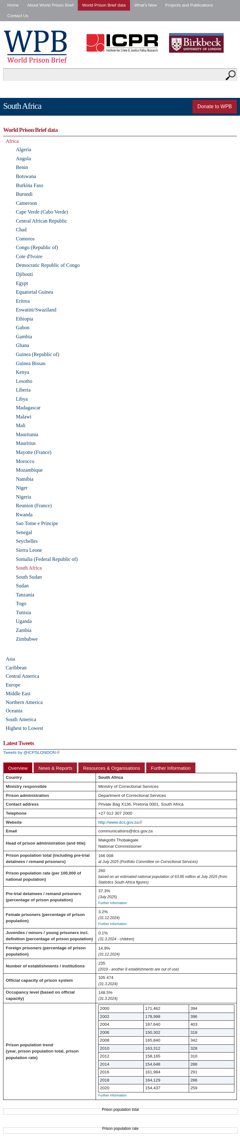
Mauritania (27, 434)
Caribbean (16, 668)
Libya (22, 399)
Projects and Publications (189, 5)
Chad (21, 230)
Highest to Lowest (24, 728)
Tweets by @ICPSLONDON (31, 752)
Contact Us (18, 15)
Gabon (23, 327)
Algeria (23, 149)
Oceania (14, 711)
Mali (21, 425)
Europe (13, 685)
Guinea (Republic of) (37, 354)
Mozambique (29, 470)
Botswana (26, 176)
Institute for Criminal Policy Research (124, 43)
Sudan (22, 586)
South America (21, 719)
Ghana (22, 345)
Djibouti (24, 274)
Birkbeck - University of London (200, 43)
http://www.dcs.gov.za (120, 822)
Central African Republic (41, 221)
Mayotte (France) (34, 452)
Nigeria (23, 497)
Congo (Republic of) (37, 247)
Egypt (22, 283)
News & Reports (55, 768)
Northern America (24, 702)
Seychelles (27, 541)
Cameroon (26, 203)
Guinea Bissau (31, 363)
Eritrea (23, 301)
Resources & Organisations (111, 768)
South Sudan (29, 577)
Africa (12, 141)
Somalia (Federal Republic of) (47, 559)
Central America (22, 676)
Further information (112, 1095)
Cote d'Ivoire (29, 256)
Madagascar (28, 408)
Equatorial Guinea (34, 292)
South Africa (29, 568)
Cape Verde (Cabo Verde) (42, 212)
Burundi (24, 194)
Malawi (24, 417)
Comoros (25, 239)
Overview (18, 768)
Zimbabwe (27, 639)
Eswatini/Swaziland (36, 310)
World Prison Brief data (104, 5)
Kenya (22, 372)
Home (13, 5)
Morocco (25, 461)
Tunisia (23, 612)
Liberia (23, 390)
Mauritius (26, 443)
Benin (22, 167)
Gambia (24, 337)
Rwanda (24, 515)
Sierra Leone (29, 550)
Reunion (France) (34, 505)
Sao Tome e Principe (37, 523)
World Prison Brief (37, 47)
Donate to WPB (215, 106)
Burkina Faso (29, 185)
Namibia (24, 479)
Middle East (18, 693)
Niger (22, 488)
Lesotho (24, 381)
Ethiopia (24, 319)
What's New (145, 5)
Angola (23, 158)
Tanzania (25, 595)
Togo (21, 603)
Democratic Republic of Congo (48, 265)
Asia (10, 659)
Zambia (24, 630)
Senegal (24, 532)
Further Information (171, 768)
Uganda (24, 621)
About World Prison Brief (50, 5)
